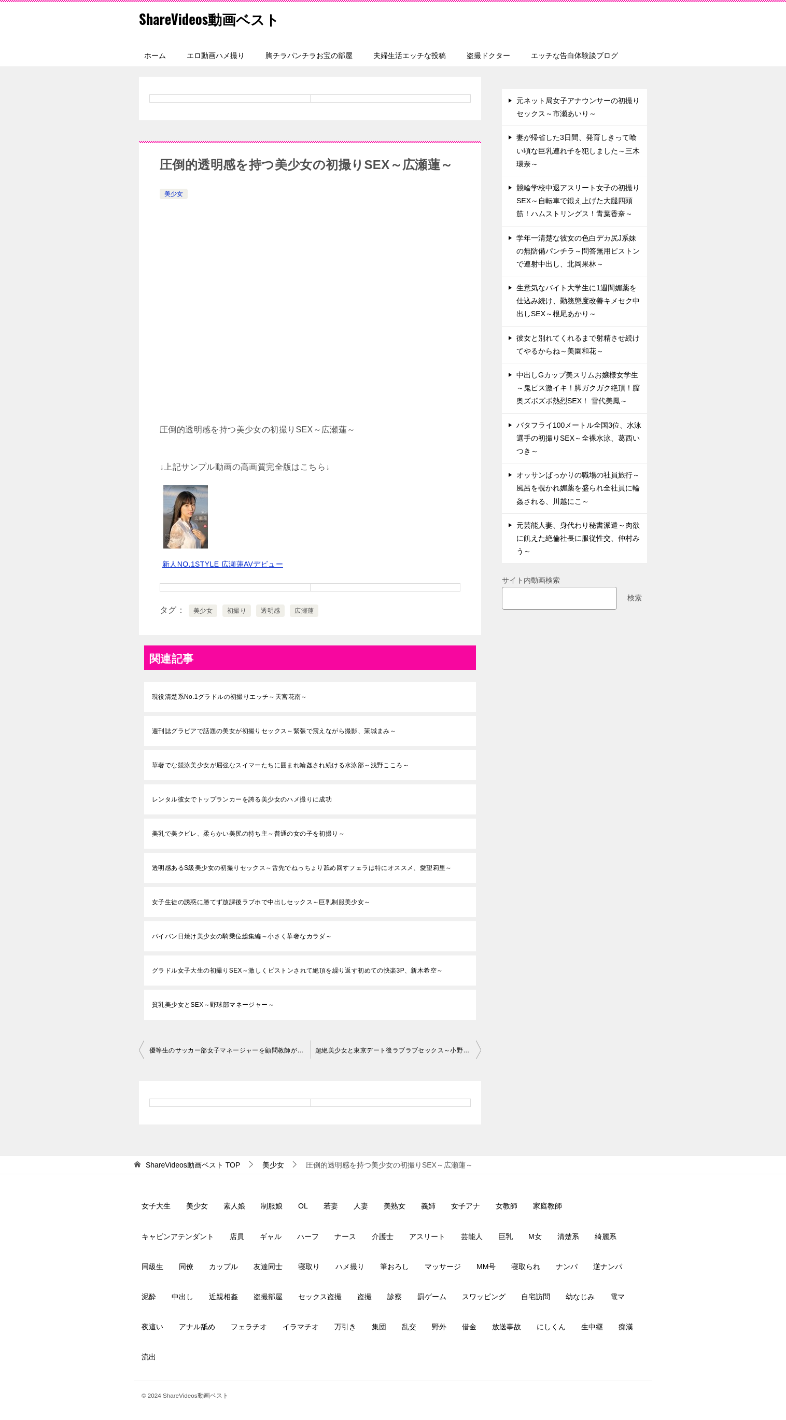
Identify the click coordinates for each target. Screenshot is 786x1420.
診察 (394, 1296)
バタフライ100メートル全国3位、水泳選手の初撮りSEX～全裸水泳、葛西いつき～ (578, 438)
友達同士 (268, 1266)
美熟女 (394, 1206)
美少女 (173, 194)
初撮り (236, 610)
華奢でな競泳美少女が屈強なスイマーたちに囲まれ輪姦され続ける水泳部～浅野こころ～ (280, 765)
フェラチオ (249, 1327)
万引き (345, 1327)
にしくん (551, 1327)
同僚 (186, 1266)
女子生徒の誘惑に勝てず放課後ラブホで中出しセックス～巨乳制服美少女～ (261, 902)
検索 (634, 598)
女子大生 (156, 1206)
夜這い (152, 1327)
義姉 (428, 1206)
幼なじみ (580, 1296)
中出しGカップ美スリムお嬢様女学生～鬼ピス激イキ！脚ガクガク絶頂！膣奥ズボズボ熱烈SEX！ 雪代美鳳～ (578, 388)
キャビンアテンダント (178, 1236)
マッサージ (443, 1266)
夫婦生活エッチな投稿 (409, 55)
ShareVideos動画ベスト (217, 18)
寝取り (309, 1266)
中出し (182, 1296)
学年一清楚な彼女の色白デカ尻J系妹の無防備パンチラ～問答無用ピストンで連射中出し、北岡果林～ (578, 251)
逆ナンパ (607, 1266)
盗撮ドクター (488, 55)
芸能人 (472, 1236)
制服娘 (272, 1206)
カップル (223, 1266)
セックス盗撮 (320, 1296)
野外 (439, 1327)
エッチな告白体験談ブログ (574, 55)
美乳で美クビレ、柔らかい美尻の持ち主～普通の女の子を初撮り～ (248, 833)
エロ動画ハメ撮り (216, 55)
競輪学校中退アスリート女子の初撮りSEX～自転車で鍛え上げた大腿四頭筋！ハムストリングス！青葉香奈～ (578, 201)
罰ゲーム (431, 1296)
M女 (535, 1236)
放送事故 (506, 1327)
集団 (379, 1327)
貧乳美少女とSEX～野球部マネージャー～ (213, 1004)
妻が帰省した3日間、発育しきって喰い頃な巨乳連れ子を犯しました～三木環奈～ (578, 150)
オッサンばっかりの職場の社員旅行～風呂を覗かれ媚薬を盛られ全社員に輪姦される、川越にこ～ (578, 488)
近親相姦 (223, 1296)
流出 (149, 1357)
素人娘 (234, 1206)
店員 (237, 1236)
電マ (617, 1296)
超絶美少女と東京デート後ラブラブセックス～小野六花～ (398, 1050)
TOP (193, 1165)
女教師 (506, 1206)
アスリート (427, 1236)
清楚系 (568, 1236)
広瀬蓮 (304, 610)
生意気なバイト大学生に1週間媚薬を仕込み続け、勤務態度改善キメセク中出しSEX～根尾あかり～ (578, 301)
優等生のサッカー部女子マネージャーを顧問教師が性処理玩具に (229, 1050)
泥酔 (149, 1296)
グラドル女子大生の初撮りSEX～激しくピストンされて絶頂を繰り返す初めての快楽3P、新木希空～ (297, 970)
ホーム (155, 55)
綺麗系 (605, 1236)
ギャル (271, 1236)
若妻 (331, 1206)
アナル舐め (197, 1327)
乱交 (409, 1327)
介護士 (383, 1236)
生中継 (592, 1327)
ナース (345, 1236)
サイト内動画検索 (531, 580)
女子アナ (465, 1206)
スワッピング (484, 1296)
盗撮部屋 (268, 1296)
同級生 (152, 1266)
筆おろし (394, 1266)
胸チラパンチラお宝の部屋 (309, 55)
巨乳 (505, 1236)
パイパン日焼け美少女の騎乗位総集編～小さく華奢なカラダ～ (242, 936)
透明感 (270, 610)
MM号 (486, 1266)
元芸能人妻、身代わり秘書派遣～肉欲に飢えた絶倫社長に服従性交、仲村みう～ (578, 538)
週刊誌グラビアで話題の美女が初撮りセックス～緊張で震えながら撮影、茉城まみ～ (274, 731)
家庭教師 (547, 1206)
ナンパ (567, 1266)
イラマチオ (301, 1327)
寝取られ (525, 1266)
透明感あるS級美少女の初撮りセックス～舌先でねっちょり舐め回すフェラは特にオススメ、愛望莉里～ (302, 867)
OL (303, 1206)
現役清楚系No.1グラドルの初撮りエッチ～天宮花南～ (229, 696)
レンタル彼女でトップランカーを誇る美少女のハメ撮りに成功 (242, 799)
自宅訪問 (535, 1296)
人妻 (361, 1206)
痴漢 (626, 1327)
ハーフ (308, 1236)
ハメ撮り (349, 1266)
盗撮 (364, 1296)
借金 (469, 1327)
